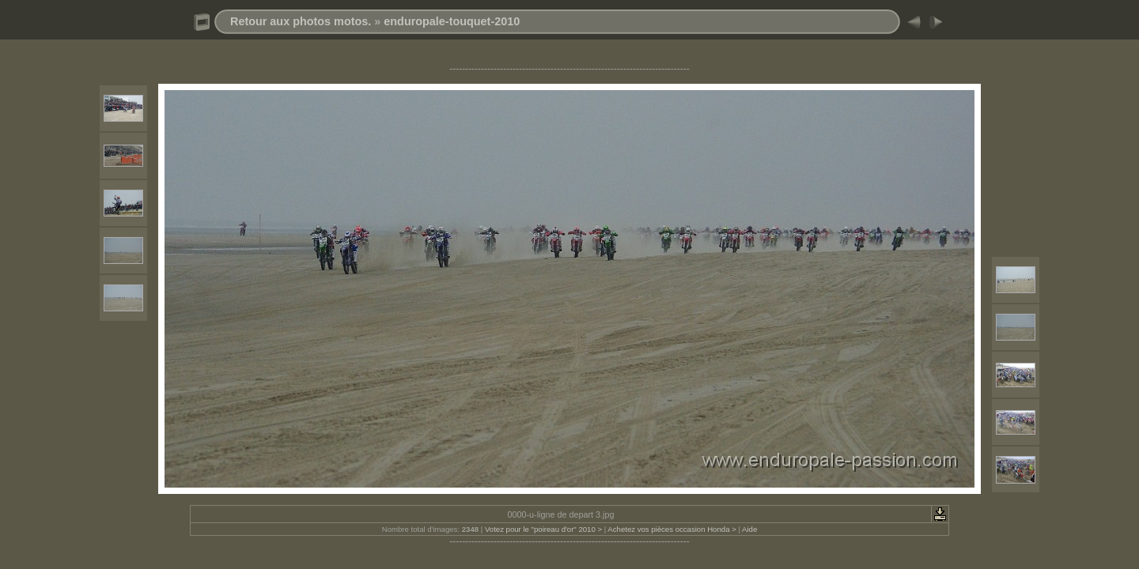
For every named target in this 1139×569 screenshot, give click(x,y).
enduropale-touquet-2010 (452, 21)
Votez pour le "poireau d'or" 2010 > (543, 529)
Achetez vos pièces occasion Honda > (671, 529)
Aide (749, 529)
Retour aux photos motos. (300, 21)
